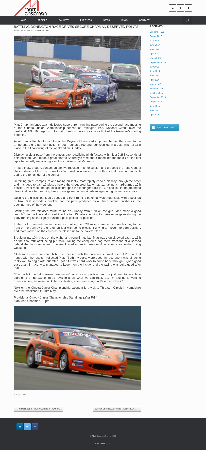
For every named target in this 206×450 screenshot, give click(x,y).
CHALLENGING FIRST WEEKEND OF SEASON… (38, 409)
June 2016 (155, 71)
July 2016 (154, 67)
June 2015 (155, 106)
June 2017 (155, 45)
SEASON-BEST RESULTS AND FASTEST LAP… (117, 409)
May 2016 (154, 75)
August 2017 (156, 36)
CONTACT (144, 20)
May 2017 (154, 49)
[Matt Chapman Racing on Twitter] (180, 8)
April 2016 (154, 80)
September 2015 (158, 97)
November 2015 (157, 88)
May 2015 (154, 110)
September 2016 (158, 62)
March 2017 (155, 58)
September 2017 (158, 32)
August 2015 (156, 101)
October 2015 (156, 93)
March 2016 (155, 84)
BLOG (124, 20)
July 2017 (154, 40)
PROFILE (42, 20)
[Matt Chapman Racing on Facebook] (188, 8)
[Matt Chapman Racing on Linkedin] (172, 8)
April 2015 (154, 114)
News (24, 394)
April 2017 (154, 53)
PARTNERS (86, 20)
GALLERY (63, 20)
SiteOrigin (100, 443)
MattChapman (42, 30)
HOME (23, 20)
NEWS (106, 20)
